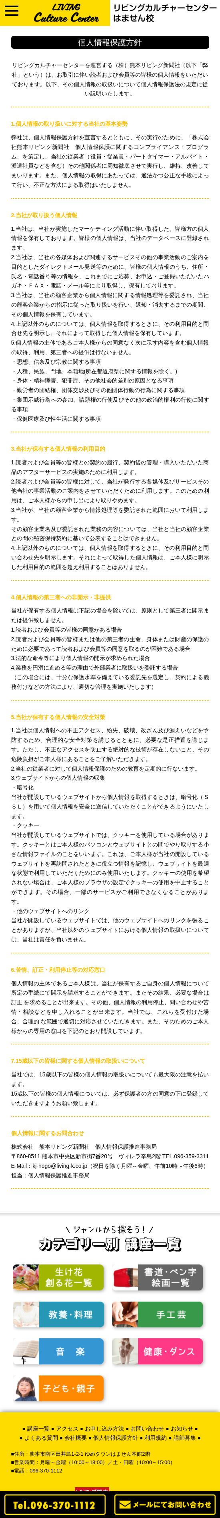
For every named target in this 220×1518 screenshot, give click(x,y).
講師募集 (185, 1438)
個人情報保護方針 (115, 1438)
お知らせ (182, 1428)
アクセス (67, 1428)
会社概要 (75, 1438)
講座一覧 (38, 1428)
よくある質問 (41, 1438)
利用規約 (155, 1438)
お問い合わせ (147, 1428)
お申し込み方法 (104, 1428)
